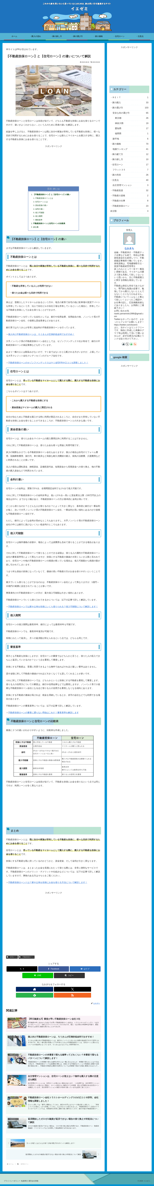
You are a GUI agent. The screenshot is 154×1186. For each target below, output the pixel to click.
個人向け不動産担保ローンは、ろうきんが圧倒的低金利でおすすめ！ (41, 337)
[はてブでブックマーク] (85, 971)
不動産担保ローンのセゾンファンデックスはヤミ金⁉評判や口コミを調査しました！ (48, 365)
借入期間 (39, 218)
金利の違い (40, 210)
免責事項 (27, 1182)
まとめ (36, 229)
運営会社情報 (38, 1182)
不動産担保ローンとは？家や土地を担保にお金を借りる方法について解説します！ (47, 885)
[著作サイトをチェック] (45, 992)
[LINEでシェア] (37, 978)
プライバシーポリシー (13, 1182)
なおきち (129, 248)
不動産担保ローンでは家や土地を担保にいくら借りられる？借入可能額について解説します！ (53, 609)
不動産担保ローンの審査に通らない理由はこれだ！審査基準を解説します (43, 715)
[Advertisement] (53, 165)
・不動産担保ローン (26, 960)
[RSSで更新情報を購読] (61, 992)
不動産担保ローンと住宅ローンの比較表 (50, 225)
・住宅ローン (12, 960)
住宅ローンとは (42, 202)
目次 (49, 188)
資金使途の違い (42, 206)
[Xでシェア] (22, 971)
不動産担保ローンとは (45, 198)
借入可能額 (40, 214)
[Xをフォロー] (50, 992)
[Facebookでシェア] (53, 971)
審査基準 (39, 222)
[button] (69, 978)
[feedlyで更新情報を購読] (56, 992)
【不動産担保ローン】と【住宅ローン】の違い (53, 195)
